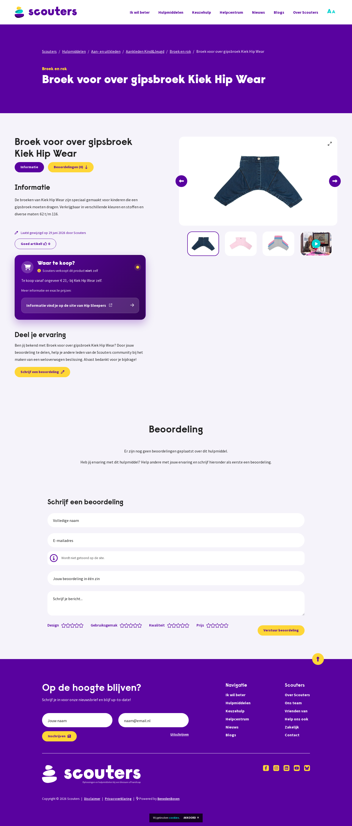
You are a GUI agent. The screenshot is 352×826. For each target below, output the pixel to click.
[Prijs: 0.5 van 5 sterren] (207, 625)
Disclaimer (92, 799)
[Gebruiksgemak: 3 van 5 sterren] (132, 625)
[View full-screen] (330, 144)
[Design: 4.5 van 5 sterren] (80, 625)
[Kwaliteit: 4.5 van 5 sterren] (186, 625)
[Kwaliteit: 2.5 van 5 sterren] (177, 625)
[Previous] (181, 181)
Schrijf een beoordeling (42, 372)
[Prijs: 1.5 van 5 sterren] (212, 625)
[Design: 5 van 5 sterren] (82, 625)
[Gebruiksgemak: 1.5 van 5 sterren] (125, 625)
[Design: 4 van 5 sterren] (78, 625)
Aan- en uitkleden (106, 51)
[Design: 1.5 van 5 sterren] (67, 625)
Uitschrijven (179, 734)
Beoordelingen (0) (71, 167)
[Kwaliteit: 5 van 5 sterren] (188, 625)
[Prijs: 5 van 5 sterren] (227, 625)
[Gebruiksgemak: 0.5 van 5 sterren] (121, 625)
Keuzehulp (201, 12)
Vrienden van (296, 710)
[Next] (335, 181)
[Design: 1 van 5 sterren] (65, 625)
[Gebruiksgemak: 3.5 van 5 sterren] (134, 625)
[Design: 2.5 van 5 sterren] (71, 625)
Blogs (279, 12)
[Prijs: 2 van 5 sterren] (214, 625)
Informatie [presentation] (29, 167)
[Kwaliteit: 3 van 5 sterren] (179, 625)
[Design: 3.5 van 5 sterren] (76, 625)
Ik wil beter (140, 12)
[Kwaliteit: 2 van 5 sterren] (175, 625)
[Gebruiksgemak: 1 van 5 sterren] (123, 625)
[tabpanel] (80, 201)
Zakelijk (292, 727)
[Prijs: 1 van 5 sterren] (210, 625)
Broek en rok (180, 51)
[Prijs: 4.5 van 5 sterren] (225, 625)
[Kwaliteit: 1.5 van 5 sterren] (173, 625)
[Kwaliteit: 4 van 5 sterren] (184, 625)
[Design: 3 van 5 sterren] (73, 625)
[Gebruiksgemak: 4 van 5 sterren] (136, 625)
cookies (174, 817)
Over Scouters (305, 12)
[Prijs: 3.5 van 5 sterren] (221, 625)
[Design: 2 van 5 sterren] (69, 625)
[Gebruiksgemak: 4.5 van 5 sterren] (138, 625)
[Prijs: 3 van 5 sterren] (218, 625)
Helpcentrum (231, 12)
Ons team (293, 702)
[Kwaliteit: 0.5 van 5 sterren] (168, 625)
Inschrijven (59, 736)
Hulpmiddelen (170, 12)
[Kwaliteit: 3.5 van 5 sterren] (181, 625)
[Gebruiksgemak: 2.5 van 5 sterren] (130, 625)
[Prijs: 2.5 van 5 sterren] (216, 625)
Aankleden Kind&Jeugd (145, 51)
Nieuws (258, 12)
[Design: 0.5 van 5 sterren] (62, 625)
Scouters (49, 51)
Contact (292, 734)
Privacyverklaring (118, 799)
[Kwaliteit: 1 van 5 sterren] (170, 625)
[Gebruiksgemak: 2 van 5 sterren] (127, 625)
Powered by (158, 799)
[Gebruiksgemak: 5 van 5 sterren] (141, 625)
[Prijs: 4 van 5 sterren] (223, 625)
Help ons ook (296, 718)
